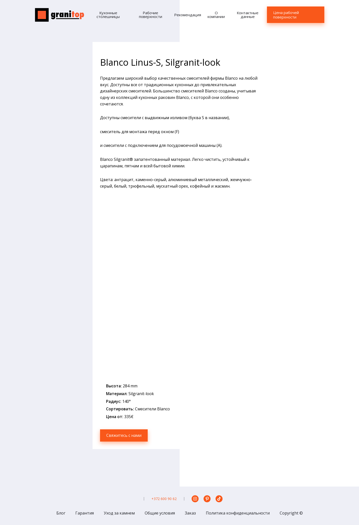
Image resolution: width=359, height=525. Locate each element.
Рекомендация (187, 14)
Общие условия (160, 513)
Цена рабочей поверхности (286, 14)
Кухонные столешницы (108, 14)
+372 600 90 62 (164, 498)
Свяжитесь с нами (123, 435)
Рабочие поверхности (150, 14)
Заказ (190, 513)
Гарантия (84, 513)
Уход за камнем (119, 513)
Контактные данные (247, 14)
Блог (60, 513)
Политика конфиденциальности (238, 513)
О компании (216, 14)
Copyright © (291, 513)
